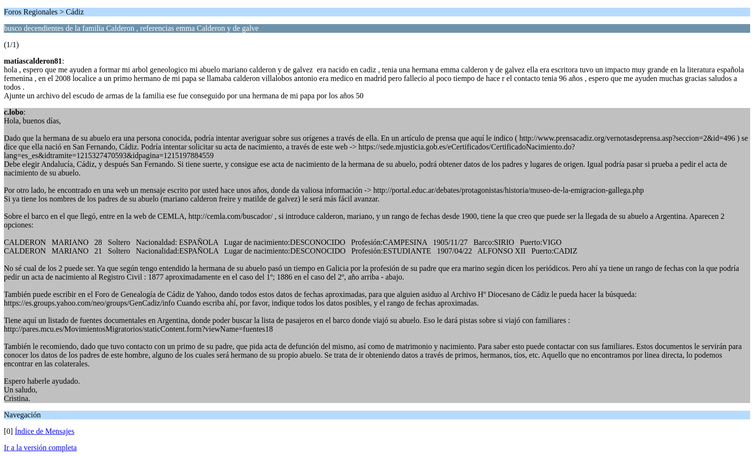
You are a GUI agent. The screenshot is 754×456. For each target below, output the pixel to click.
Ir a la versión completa (40, 447)
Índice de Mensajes (45, 431)
